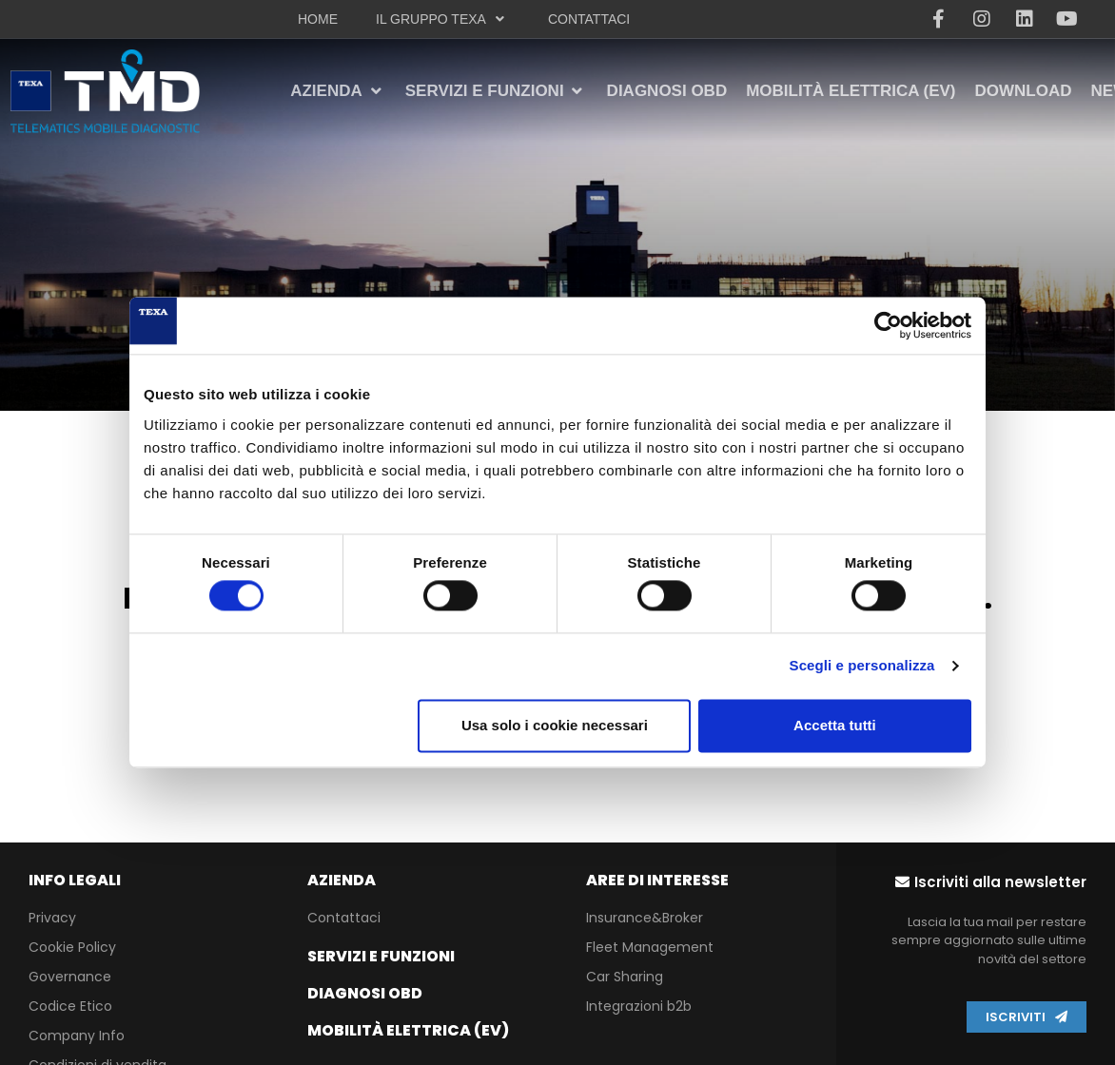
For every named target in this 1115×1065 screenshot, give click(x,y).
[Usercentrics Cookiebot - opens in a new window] (888, 325)
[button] (990, 882)
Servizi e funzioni (381, 956)
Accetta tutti (834, 725)
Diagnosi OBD (364, 993)
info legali (75, 880)
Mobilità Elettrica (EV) (408, 1030)
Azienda (341, 880)
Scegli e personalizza (862, 666)
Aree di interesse (657, 880)
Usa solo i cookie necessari (554, 725)
